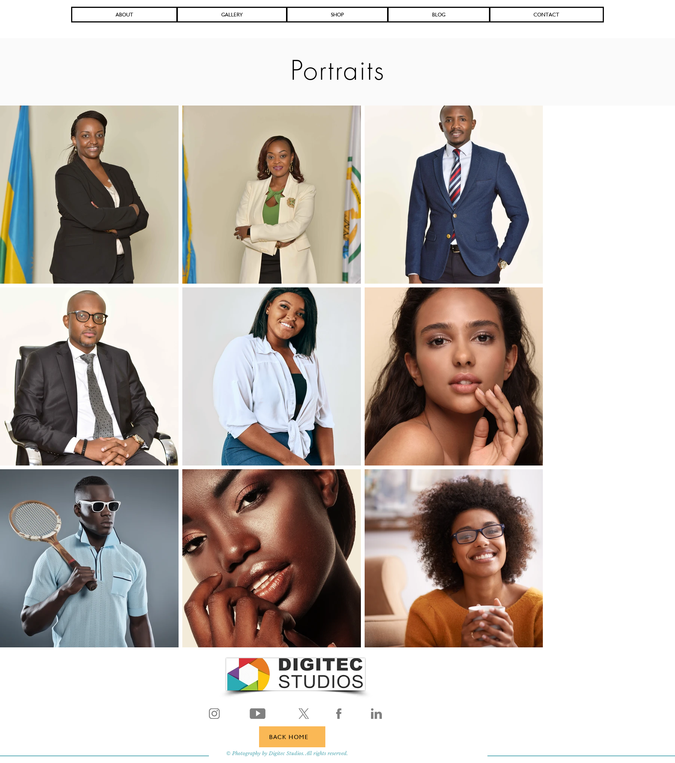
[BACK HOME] (292, 736)
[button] (337, 14)
